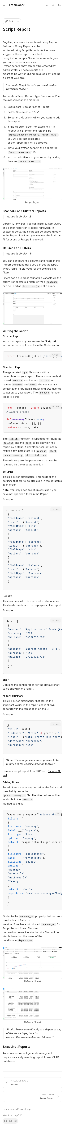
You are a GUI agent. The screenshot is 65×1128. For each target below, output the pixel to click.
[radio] (5, 1121)
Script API (51, 341)
